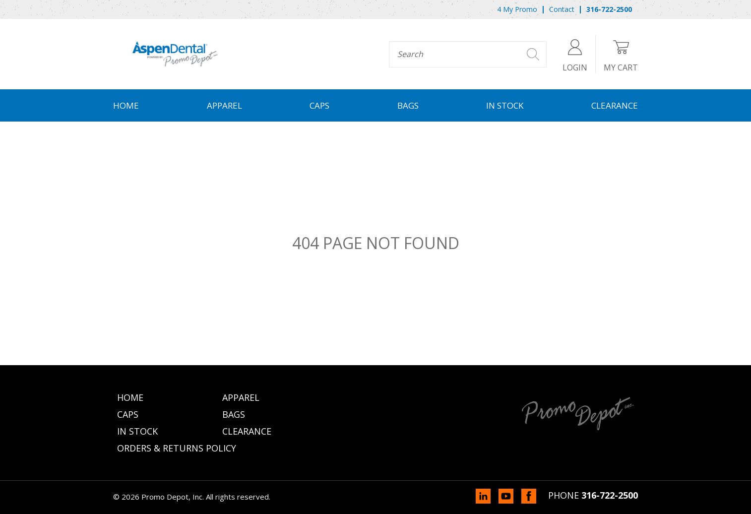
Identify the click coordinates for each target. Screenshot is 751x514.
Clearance (614, 105)
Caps (319, 105)
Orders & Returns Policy (176, 448)
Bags (408, 105)
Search (533, 54)
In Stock (504, 105)
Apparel (224, 105)
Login (575, 54)
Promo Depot (175, 54)
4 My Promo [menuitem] (517, 9)
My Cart (621, 54)
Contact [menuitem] (561, 9)
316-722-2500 (609, 495)
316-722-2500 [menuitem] (609, 9)
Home (126, 105)
